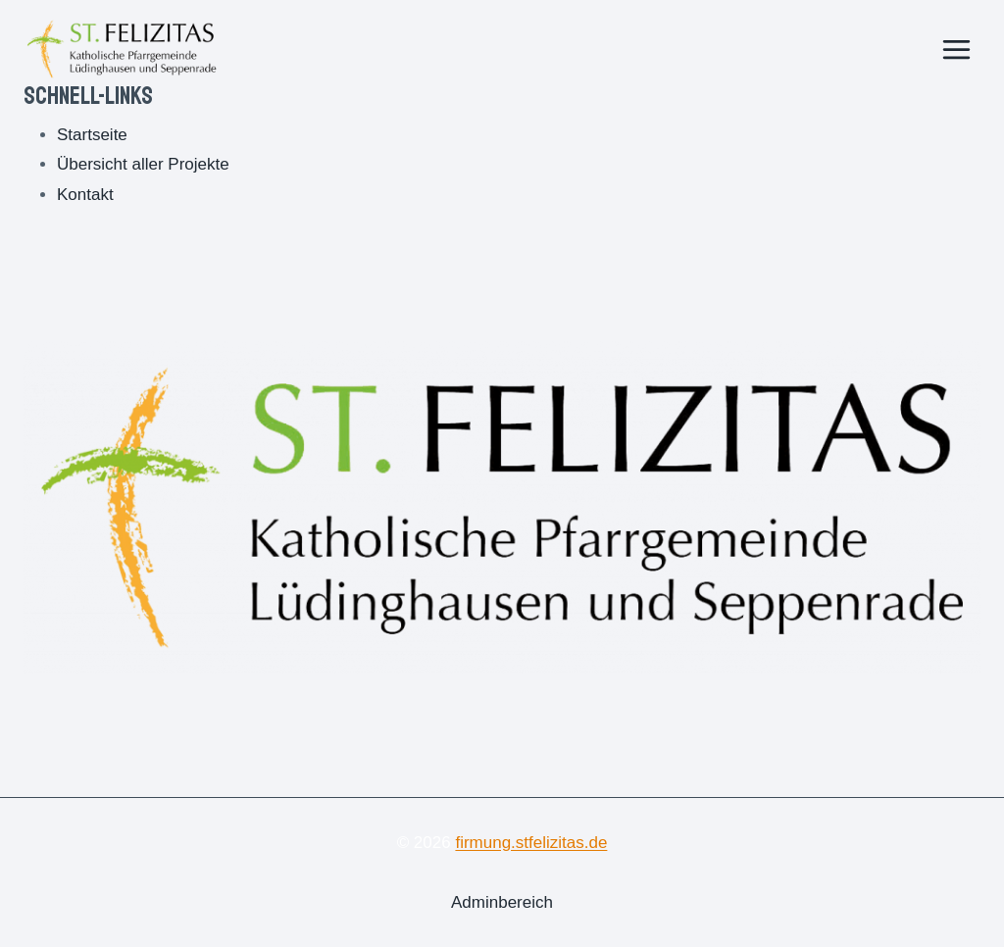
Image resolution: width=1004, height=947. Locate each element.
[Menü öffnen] (955, 49)
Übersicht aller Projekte (143, 164)
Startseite (92, 134)
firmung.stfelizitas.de (531, 842)
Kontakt (85, 194)
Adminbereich (502, 902)
